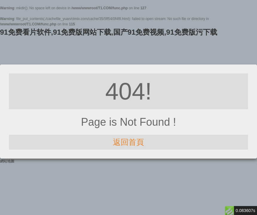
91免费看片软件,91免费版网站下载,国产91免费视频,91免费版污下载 (108, 32)
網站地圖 (7, 161)
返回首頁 (128, 142)
